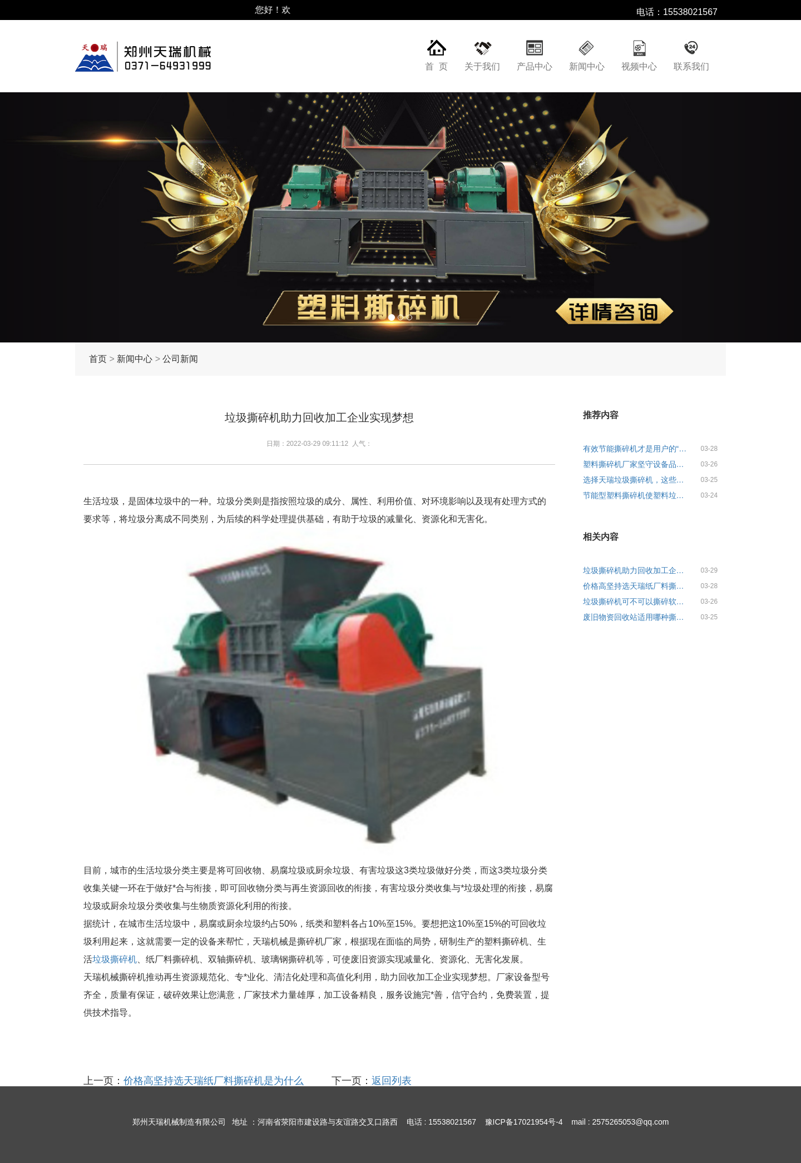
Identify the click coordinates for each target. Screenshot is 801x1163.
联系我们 (691, 66)
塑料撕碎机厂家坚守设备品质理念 (637, 464)
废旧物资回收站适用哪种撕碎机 (637, 617)
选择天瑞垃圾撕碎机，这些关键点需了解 (637, 479)
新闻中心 (587, 66)
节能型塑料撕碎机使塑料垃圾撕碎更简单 (637, 495)
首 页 (436, 66)
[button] (60, 217)
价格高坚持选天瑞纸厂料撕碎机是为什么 (213, 1080)
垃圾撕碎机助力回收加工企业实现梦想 (637, 570)
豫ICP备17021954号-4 (524, 1121)
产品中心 (534, 66)
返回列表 (392, 1080)
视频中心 (639, 66)
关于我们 (482, 66)
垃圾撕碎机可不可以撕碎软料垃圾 (637, 601)
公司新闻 (180, 359)
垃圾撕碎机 (114, 959)
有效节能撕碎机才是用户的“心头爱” (637, 448)
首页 (98, 359)
